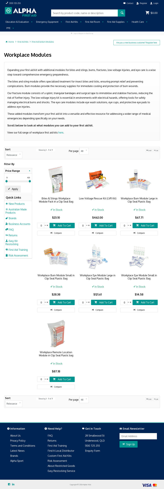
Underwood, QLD (95, 440)
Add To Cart (64, 225)
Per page (74, 151)
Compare (58, 233)
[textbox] (84, 13)
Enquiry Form (92, 450)
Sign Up (130, 444)
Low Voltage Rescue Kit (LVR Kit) (97, 198)
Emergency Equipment (47, 21)
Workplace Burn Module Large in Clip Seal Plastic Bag (139, 200)
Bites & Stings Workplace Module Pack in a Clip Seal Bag (56, 200)
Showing (46, 150)
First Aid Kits (72, 21)
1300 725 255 (92, 445)
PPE (8, 28)
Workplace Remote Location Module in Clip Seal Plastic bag (56, 354)
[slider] (7, 181)
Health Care (138, 21)
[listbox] (13, 155)
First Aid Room (92, 21)
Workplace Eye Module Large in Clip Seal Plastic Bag (97, 277)
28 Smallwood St (95, 435)
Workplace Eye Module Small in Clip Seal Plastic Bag (139, 277)
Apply (15, 189)
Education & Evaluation (17, 21)
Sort (8, 149)
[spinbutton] (40, 225)
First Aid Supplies (116, 21)
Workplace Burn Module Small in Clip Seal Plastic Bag (56, 277)
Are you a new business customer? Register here (136, 42)
